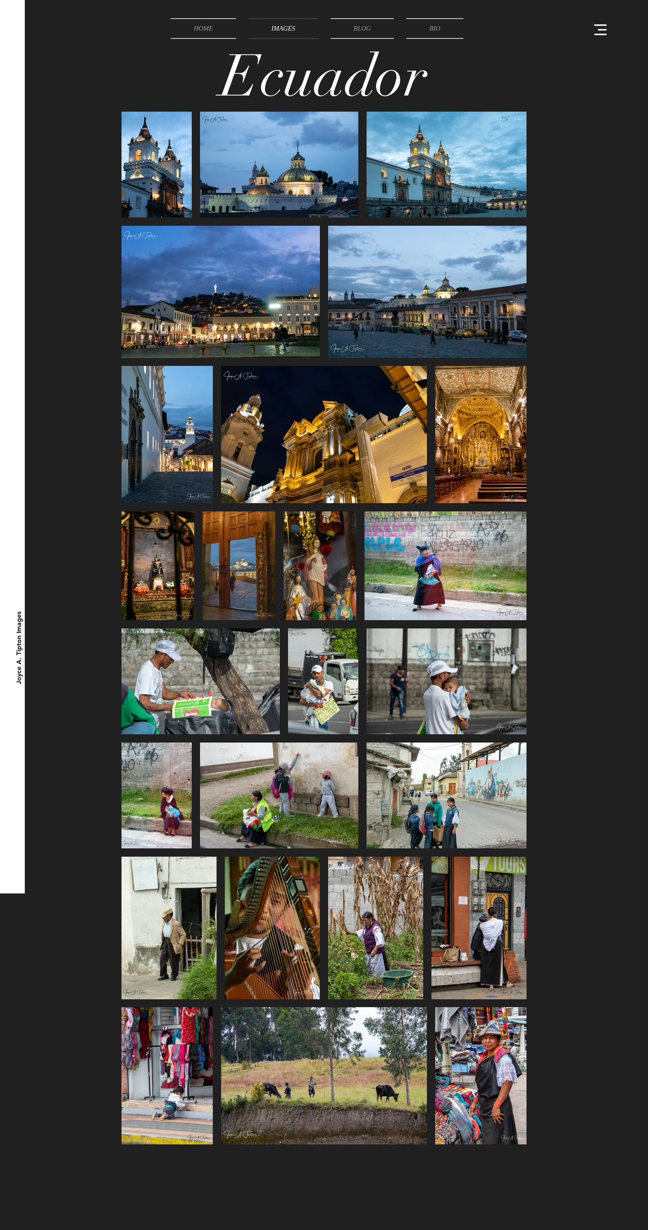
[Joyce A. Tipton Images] (19, 647)
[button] (600, 29)
